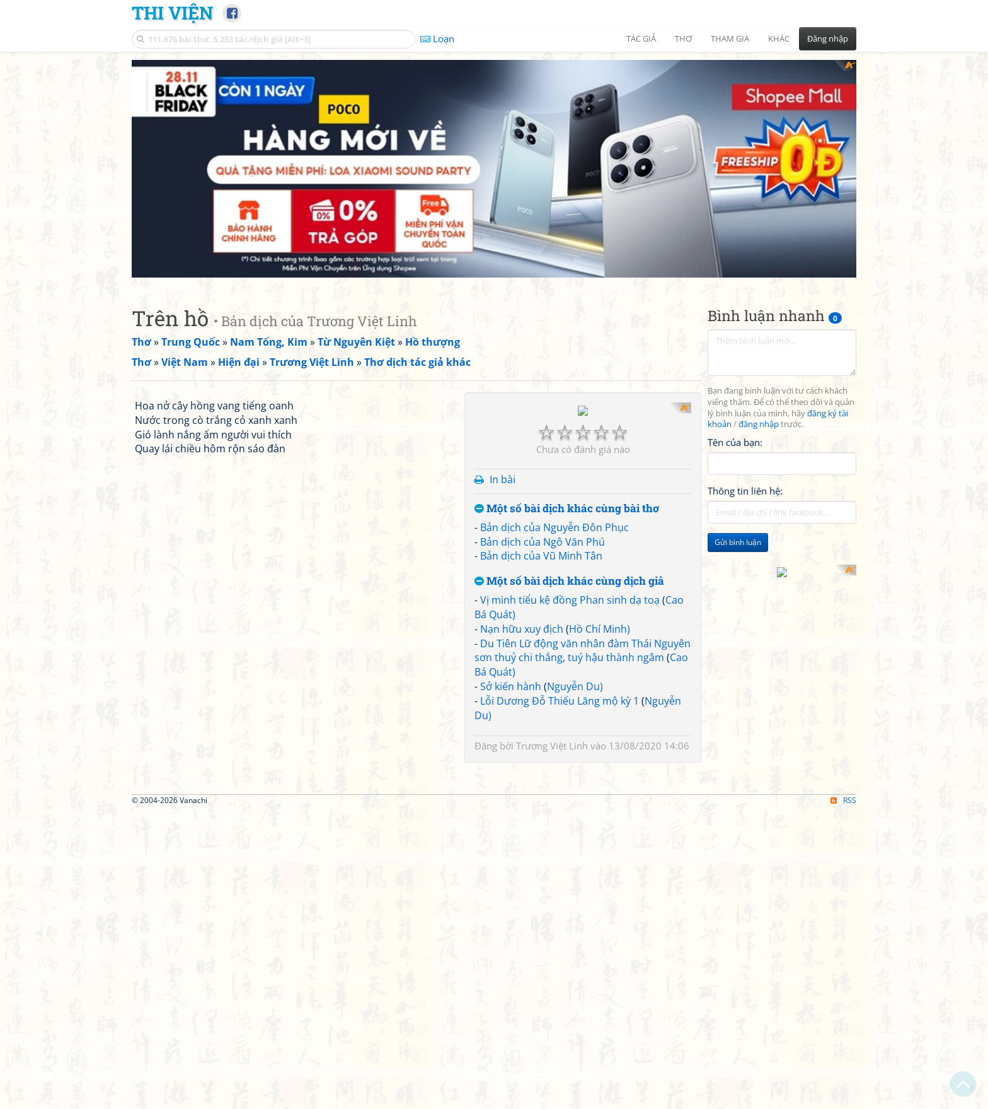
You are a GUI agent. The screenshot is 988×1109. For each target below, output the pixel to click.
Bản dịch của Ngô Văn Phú (542, 704)
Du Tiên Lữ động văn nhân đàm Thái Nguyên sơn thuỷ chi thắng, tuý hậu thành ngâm (582, 813)
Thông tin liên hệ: (745, 490)
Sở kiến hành (510, 848)
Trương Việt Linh (552, 907)
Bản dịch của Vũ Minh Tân (541, 718)
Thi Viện (172, 13)
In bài (502, 641)
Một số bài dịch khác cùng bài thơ (566, 671)
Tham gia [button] (730, 38)
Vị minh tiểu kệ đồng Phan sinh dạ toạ (570, 762)
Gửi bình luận (738, 542)
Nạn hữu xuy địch (521, 791)
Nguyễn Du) (575, 848)
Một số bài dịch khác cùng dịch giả (569, 743)
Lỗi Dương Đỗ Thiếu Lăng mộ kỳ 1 (559, 863)
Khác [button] (779, 38)
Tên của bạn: (735, 442)
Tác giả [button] (641, 38)
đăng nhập (758, 424)
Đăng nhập (827, 38)
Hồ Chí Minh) (599, 791)
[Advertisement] (582, 490)
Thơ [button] (683, 38)
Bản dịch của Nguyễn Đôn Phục (554, 689)
